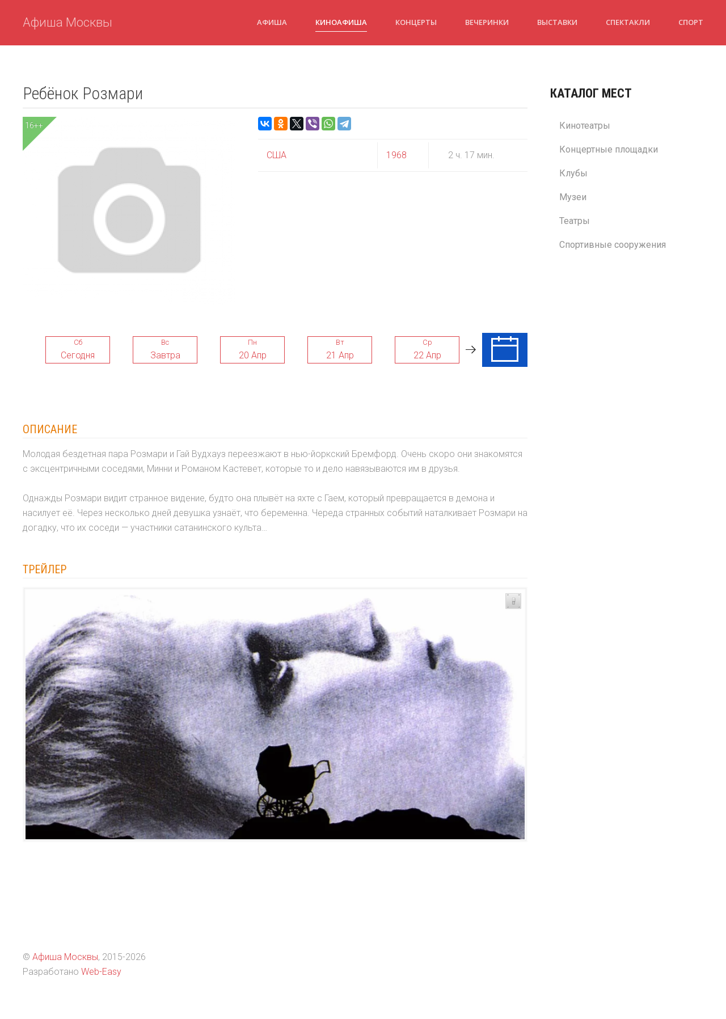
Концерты (416, 22)
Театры (574, 220)
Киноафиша (341, 22)
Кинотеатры (584, 125)
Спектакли (628, 22)
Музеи (572, 197)
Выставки (557, 22)
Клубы (573, 173)
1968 (396, 155)
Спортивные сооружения (612, 244)
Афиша (272, 22)
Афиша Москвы (67, 22)
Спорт (690, 22)
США (276, 155)
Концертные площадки (608, 149)
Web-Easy (101, 971)
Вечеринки (487, 22)
